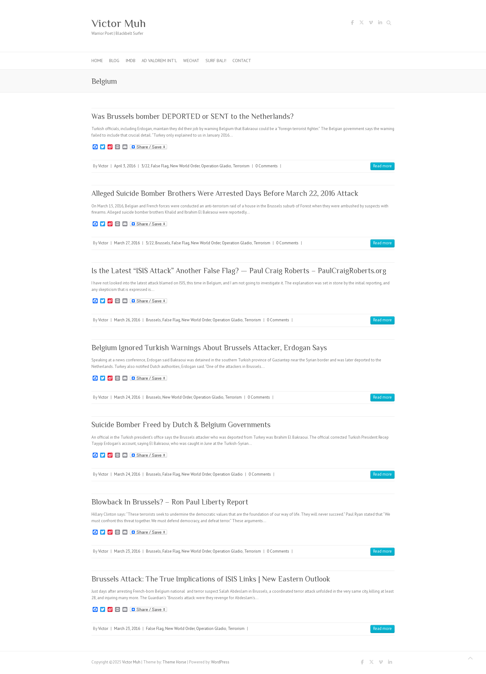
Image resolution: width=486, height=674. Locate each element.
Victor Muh (118, 23)
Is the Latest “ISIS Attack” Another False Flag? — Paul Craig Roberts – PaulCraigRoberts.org (238, 270)
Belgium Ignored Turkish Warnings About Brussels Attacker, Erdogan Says (209, 347)
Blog (114, 60)
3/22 (145, 166)
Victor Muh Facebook (352, 23)
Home (97, 60)
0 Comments (266, 166)
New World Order (185, 166)
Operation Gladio (216, 166)
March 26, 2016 (127, 320)
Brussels (162, 243)
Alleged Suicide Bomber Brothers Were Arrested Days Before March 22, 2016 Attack (224, 193)
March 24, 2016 (127, 397)
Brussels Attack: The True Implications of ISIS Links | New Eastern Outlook (210, 579)
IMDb (130, 60)
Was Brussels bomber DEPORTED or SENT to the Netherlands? (192, 116)
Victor (103, 166)
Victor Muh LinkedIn (380, 23)
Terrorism (241, 166)
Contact (241, 60)
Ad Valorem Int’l (159, 60)
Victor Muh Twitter (361, 23)
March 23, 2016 (127, 551)
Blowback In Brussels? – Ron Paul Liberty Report (169, 502)
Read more (382, 166)
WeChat (191, 60)
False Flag (160, 166)
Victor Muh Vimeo (370, 23)
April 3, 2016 (124, 166)
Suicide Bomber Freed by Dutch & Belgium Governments (181, 424)
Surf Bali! (215, 60)
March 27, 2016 (127, 243)
